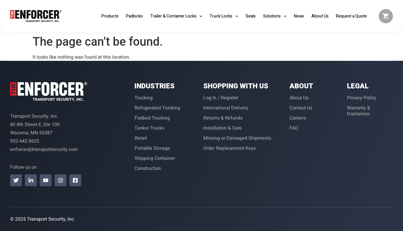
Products (110, 16)
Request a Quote (351, 16)
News (299, 16)
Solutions (275, 16)
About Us (320, 16)
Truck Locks (224, 16)
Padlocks (134, 16)
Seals (251, 16)
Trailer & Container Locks (176, 16)
